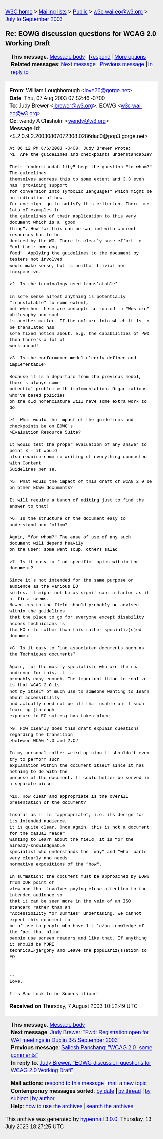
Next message (78, 64)
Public (80, 12)
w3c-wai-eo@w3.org (118, 12)
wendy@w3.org (87, 121)
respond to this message (74, 1083)
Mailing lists (53, 12)
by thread (129, 1091)
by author (43, 1098)
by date (105, 1091)
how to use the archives (54, 1106)
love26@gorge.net (107, 90)
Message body (67, 57)
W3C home (18, 12)
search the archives (110, 1106)
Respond (100, 57)
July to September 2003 (34, 19)
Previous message (122, 64)
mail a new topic (127, 1083)
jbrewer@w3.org (73, 106)
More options (130, 57)
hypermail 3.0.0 (98, 1119)
